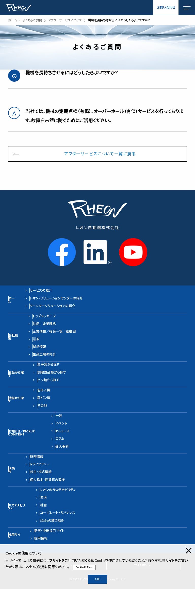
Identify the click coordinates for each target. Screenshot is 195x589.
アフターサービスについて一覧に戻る (100, 154)
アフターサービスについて (65, 20)
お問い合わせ (166, 7)
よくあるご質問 (32, 20)
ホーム (12, 20)
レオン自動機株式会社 (97, 228)
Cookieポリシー (84, 567)
